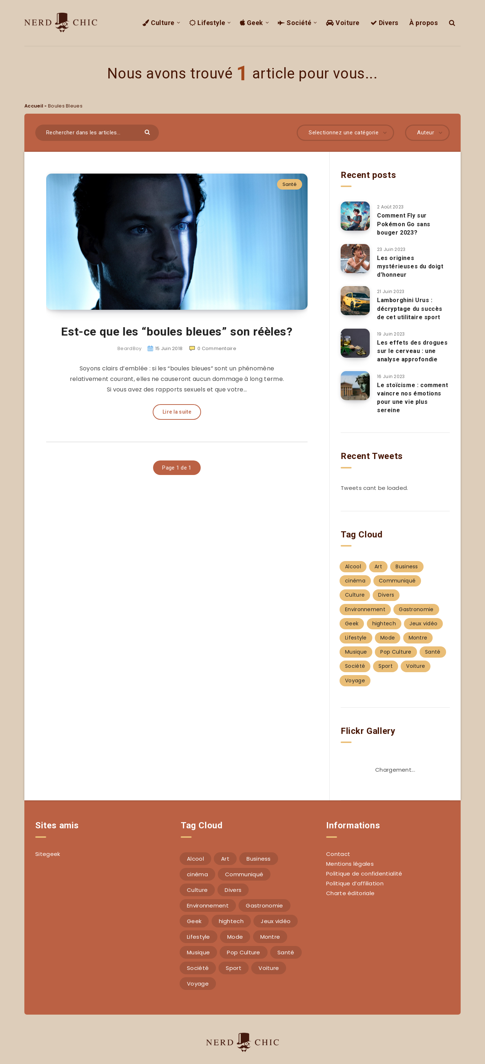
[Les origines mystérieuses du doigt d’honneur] (355, 258)
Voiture (343, 23)
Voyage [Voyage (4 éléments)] (355, 680)
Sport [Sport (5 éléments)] (385, 666)
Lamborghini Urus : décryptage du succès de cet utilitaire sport (409, 308)
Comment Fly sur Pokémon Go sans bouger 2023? (403, 224)
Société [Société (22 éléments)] (355, 666)
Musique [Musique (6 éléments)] (356, 651)
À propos (423, 23)
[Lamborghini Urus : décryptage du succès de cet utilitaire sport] (355, 300)
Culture (159, 23)
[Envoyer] (148, 131)
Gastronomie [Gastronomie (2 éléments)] (416, 609)
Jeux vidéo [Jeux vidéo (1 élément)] (423, 623)
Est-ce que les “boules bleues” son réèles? (176, 331)
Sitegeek (47, 854)
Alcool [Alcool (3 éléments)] (353, 566)
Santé (289, 184)
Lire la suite (177, 412)
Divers (384, 23)
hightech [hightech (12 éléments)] (384, 623)
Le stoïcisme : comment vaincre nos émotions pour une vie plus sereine (412, 398)
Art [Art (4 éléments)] (378, 566)
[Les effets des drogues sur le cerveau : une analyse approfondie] (355, 343)
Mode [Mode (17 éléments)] (387, 637)
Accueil (33, 105)
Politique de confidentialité (364, 873)
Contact (338, 854)
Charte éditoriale (350, 893)
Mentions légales (350, 864)
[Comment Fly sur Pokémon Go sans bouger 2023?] (355, 216)
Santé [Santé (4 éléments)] (433, 651)
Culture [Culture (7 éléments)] (355, 594)
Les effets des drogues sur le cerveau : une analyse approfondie (412, 351)
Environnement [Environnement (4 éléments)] (365, 609)
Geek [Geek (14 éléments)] (351, 623)
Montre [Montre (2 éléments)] (418, 637)
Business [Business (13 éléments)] (407, 566)
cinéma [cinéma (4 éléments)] (355, 580)
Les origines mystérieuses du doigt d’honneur (410, 266)
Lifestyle (207, 23)
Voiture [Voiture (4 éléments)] (415, 666)
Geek (251, 23)
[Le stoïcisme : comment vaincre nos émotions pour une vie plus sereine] (355, 385)
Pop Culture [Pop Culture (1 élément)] (395, 651)
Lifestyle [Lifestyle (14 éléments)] (356, 637)
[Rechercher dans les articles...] (97, 133)
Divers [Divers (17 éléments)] (386, 594)
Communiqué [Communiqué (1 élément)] (397, 580)
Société (295, 23)
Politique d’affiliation (355, 883)
